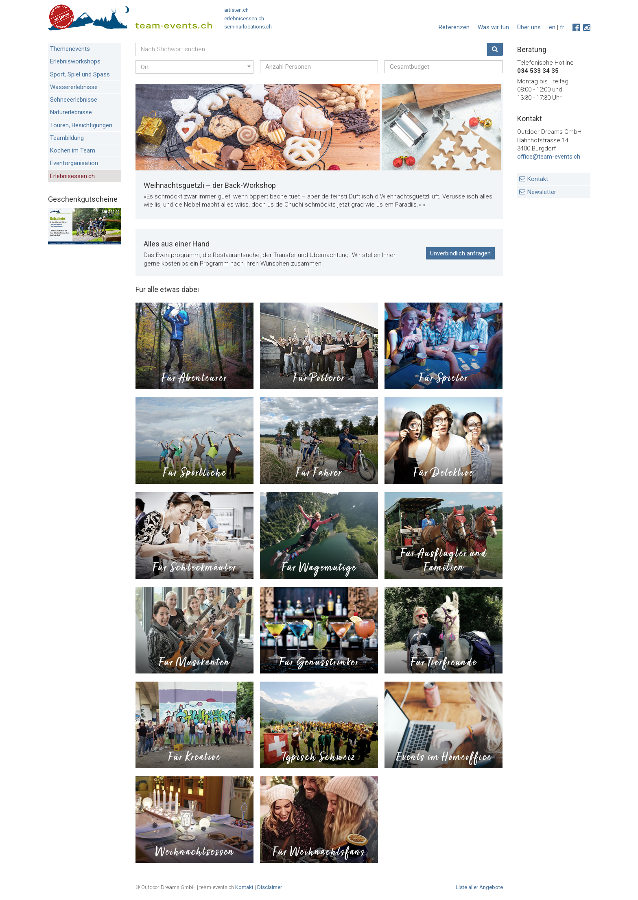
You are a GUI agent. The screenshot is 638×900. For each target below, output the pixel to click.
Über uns (529, 27)
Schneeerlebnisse (73, 99)
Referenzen (454, 27)
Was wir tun (493, 27)
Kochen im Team (72, 150)
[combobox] (194, 67)
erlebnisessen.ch (244, 18)
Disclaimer (269, 887)
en (552, 27)
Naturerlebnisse (71, 112)
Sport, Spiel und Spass (80, 74)
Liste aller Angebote (479, 887)
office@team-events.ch (548, 156)
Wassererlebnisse (74, 87)
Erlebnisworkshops (75, 61)
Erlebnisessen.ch (72, 176)
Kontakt (537, 179)
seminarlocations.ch (248, 27)
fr (562, 27)
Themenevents (70, 48)
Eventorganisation (74, 163)
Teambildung (67, 138)
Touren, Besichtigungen (81, 125)
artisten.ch (236, 10)
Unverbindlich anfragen (460, 253)
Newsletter (541, 192)
